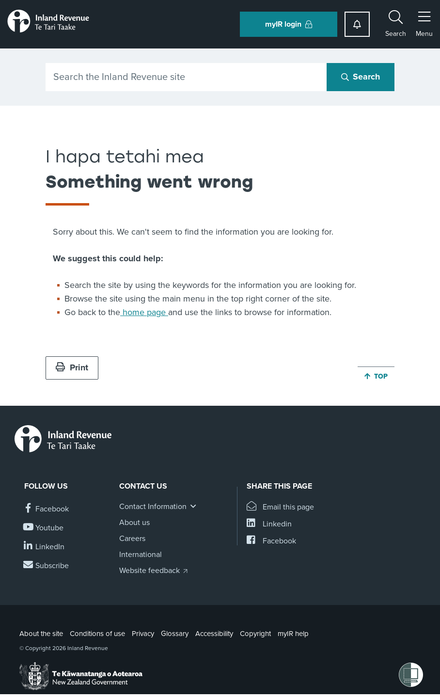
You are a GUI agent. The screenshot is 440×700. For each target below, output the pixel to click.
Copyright (255, 633)
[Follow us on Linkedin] (44, 547)
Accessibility (214, 633)
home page (144, 312)
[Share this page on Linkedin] (269, 524)
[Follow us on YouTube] (43, 528)
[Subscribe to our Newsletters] (46, 566)
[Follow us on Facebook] (46, 509)
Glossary (175, 633)
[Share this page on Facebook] (271, 541)
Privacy (143, 633)
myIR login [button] (288, 24)
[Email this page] (280, 507)
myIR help (293, 633)
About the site (41, 633)
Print (72, 367)
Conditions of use (97, 633)
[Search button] (360, 77)
